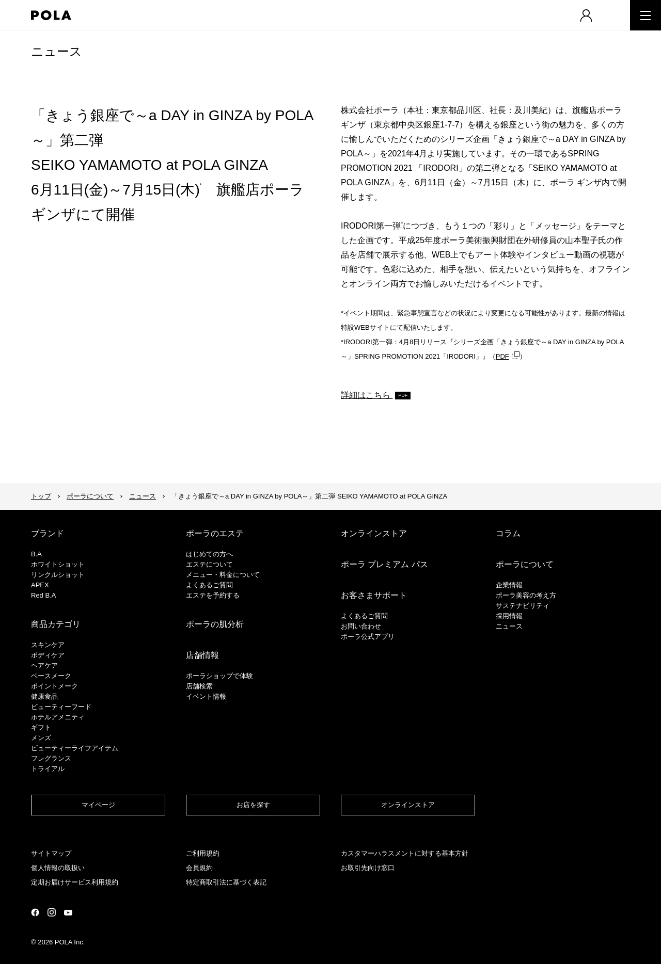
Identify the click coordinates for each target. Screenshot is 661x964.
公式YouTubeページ (68, 912)
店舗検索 (199, 686)
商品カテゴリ (56, 624)
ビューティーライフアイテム (74, 748)
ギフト (41, 727)
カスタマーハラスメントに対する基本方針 (404, 853)
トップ (41, 496)
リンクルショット (58, 575)
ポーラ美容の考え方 (526, 595)
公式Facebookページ (35, 912)
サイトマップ (51, 853)
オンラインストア (374, 533)
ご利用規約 (202, 853)
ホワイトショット (58, 564)
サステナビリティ (522, 605)
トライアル (48, 769)
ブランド (47, 533)
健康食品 (44, 696)
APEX (40, 585)
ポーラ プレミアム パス (384, 564)
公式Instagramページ (52, 912)
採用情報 (509, 616)
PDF (502, 356)
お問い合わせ (361, 626)
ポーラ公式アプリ (368, 636)
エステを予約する (213, 595)
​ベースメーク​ (51, 676)
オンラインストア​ (408, 805)
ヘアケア (44, 665)
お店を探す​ (253, 805)
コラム (508, 533)
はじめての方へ (209, 554)
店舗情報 (202, 655)
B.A (36, 554)
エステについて (209, 564)
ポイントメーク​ (54, 686)
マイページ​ (98, 805)
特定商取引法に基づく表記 (226, 882)
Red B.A (43, 595)
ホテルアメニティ (58, 717)
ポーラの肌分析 (215, 624)
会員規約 (199, 868)
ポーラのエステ (215, 533)
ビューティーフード (61, 707)
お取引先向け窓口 (368, 868)
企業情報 (509, 585)
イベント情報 (206, 696)
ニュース (56, 51)
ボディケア (48, 655)
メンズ (41, 738)
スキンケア (48, 645)
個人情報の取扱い (58, 868)
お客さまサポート (374, 595)
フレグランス (51, 758)
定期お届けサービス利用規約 (74, 882)
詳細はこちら (366, 395)
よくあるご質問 (209, 585)
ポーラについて (90, 496)
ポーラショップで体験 (219, 676)
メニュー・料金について (223, 575)
